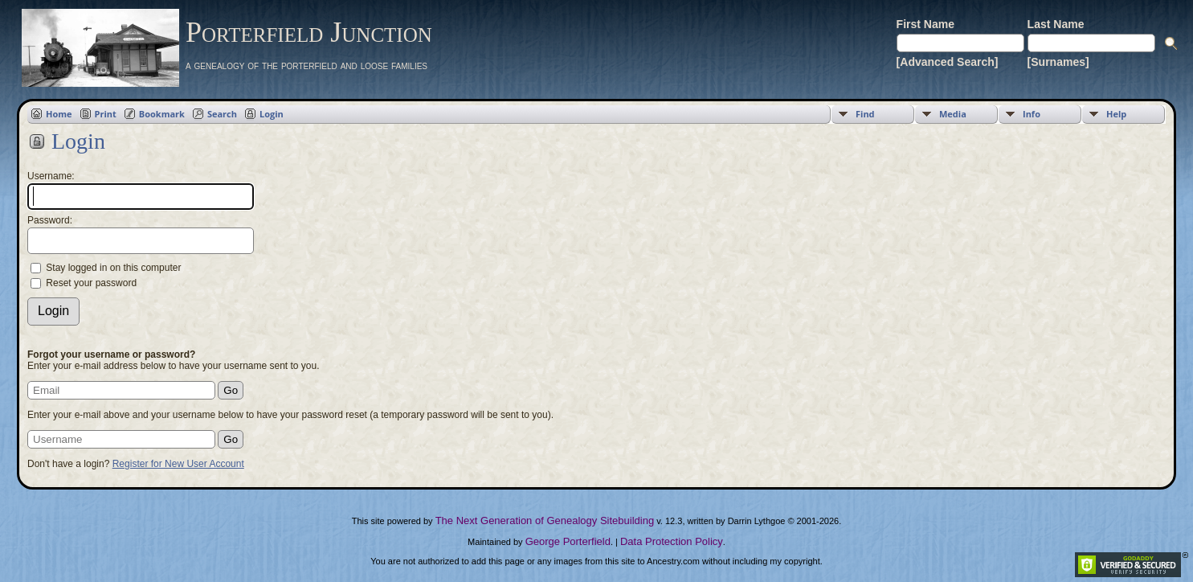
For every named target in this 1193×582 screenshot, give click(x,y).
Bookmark (162, 114)
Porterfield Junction (309, 32)
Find (865, 114)
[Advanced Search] (948, 61)
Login (271, 114)
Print (105, 114)
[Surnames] (1058, 61)
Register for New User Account (178, 463)
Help (1116, 114)
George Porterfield (568, 541)
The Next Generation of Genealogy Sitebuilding (544, 520)
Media (952, 114)
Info (1031, 114)
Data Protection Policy (671, 541)
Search (222, 114)
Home (59, 114)
